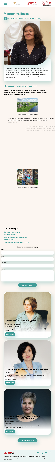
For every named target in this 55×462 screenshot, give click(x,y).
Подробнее (10, 334)
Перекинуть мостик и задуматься (18, 237)
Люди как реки (11, 240)
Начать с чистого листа (14, 232)
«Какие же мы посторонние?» (16, 242)
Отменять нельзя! (12, 234)
